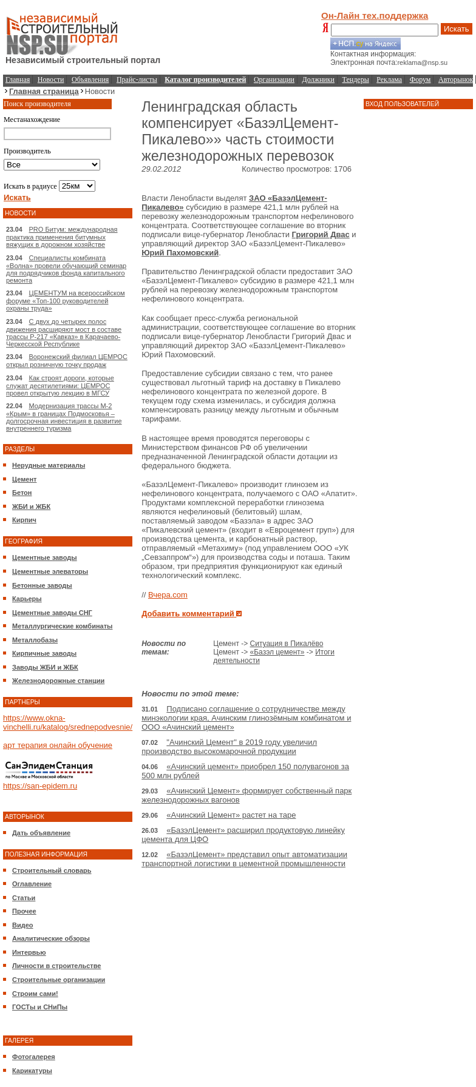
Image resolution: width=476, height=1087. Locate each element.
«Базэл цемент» (277, 652)
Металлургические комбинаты (62, 626)
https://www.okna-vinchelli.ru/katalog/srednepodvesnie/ (67, 722)
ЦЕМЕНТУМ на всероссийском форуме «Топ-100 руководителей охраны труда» (65, 300)
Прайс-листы (137, 79)
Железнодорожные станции (58, 680)
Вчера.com (168, 594)
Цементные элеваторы (50, 571)
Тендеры (355, 79)
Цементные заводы (44, 557)
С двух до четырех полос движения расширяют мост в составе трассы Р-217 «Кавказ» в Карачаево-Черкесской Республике (63, 333)
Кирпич (24, 519)
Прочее (24, 911)
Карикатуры (32, 1070)
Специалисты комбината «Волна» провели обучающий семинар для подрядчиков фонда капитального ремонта (66, 269)
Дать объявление (41, 832)
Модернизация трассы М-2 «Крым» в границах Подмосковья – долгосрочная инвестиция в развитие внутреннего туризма (64, 417)
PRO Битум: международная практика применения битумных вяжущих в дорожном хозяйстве (62, 237)
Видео (22, 925)
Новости (51, 79)
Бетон (22, 492)
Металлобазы (35, 640)
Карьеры (27, 598)
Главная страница (44, 91)
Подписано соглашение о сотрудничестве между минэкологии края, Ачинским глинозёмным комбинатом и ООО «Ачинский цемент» (246, 718)
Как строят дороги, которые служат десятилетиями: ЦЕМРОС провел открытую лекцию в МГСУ (60, 385)
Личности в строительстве (56, 965)
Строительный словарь (52, 870)
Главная (17, 79)
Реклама (389, 79)
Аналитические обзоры (51, 938)
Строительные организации (58, 979)
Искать (456, 28)
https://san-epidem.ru (40, 785)
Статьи (23, 897)
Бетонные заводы (42, 585)
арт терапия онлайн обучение (57, 745)
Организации (274, 79)
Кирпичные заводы (44, 653)
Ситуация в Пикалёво (287, 643)
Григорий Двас (321, 234)
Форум (420, 79)
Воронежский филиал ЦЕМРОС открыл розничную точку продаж (66, 360)
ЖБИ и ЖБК (31, 506)
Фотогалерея (33, 1056)
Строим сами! (35, 993)
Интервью (29, 952)
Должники (318, 79)
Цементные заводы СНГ (52, 612)
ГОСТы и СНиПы (39, 1007)
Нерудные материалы (48, 465)
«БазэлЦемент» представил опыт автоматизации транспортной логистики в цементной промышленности (244, 859)
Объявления (90, 79)
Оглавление (32, 883)
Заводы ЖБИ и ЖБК (45, 667)
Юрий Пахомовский (180, 252)
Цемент (24, 479)
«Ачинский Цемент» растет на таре (231, 814)
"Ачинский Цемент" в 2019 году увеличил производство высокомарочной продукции (229, 747)
